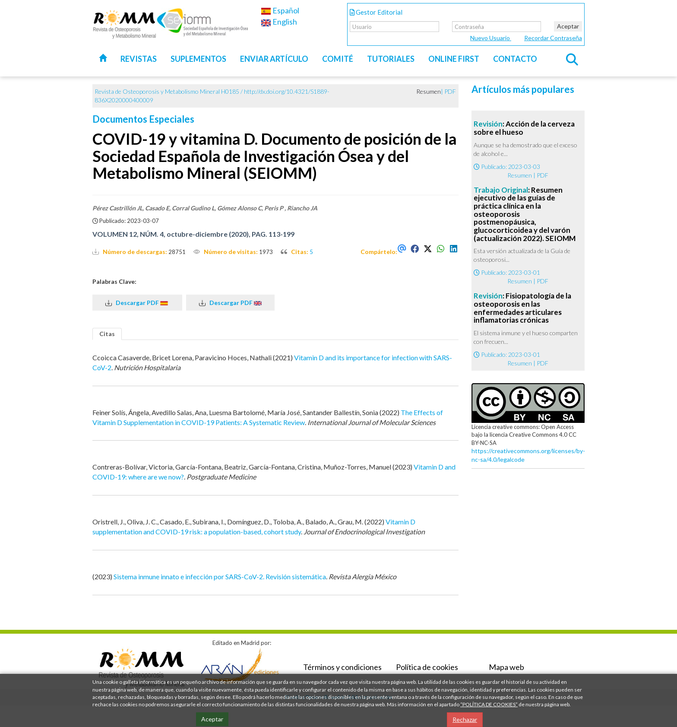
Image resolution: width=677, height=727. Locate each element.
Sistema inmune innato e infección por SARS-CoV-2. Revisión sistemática (220, 576)
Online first (453, 58)
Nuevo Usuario (490, 37)
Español (280, 10)
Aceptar (568, 26)
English (279, 21)
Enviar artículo (274, 58)
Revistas (138, 58)
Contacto (515, 58)
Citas (107, 333)
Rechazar (464, 719)
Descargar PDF (137, 303)
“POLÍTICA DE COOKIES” (489, 704)
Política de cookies (427, 667)
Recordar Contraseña (553, 37)
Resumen (519, 175)
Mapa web (506, 667)
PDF (450, 91)
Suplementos (198, 58)
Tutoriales (390, 58)
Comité (337, 58)
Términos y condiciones (342, 667)
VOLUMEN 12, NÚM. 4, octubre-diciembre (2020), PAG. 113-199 (193, 234)
